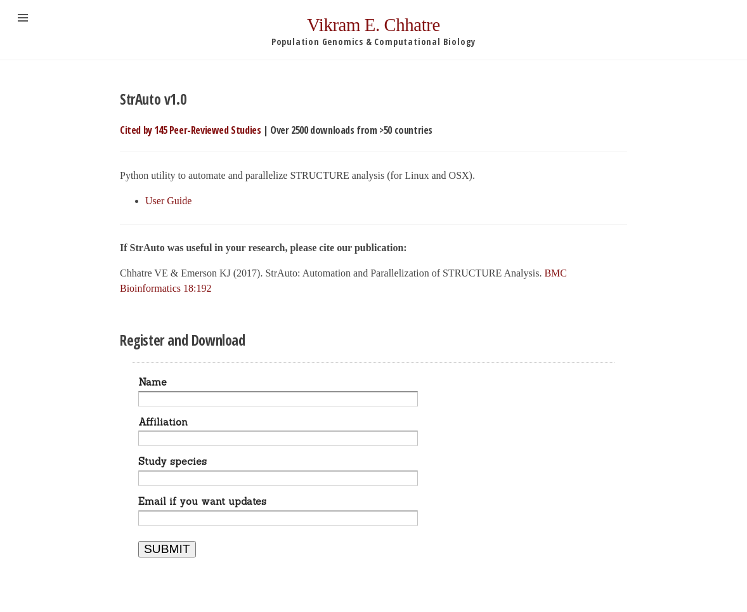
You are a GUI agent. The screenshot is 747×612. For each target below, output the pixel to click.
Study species (172, 461)
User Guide (168, 200)
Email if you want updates (202, 501)
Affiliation (163, 422)
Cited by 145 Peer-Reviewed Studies (190, 130)
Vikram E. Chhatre (373, 25)
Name (152, 382)
